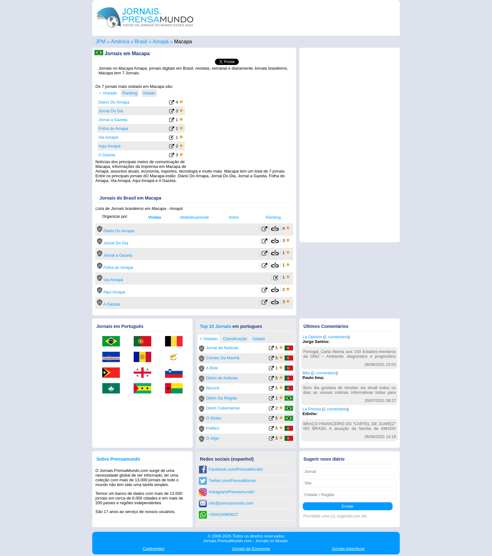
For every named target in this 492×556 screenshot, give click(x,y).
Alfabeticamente (194, 217)
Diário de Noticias (222, 378)
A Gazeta (107, 154)
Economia (251, 548)
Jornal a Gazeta (113, 119)
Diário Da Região (221, 398)
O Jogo (212, 438)
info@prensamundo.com (231, 503)
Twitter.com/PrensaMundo (232, 480)
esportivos (348, 548)
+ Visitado (108, 93)
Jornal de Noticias (222, 347)
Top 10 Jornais (215, 326)
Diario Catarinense (223, 408)
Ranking (273, 217)
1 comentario (336, 336)
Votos (234, 217)
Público (212, 428)
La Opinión (312, 336)
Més (306, 373)
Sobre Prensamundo (118, 459)
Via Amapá (108, 137)
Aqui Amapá (109, 146)
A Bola (212, 368)
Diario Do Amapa (114, 102)
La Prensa (311, 409)
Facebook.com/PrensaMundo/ (236, 469)
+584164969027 (223, 514)
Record (212, 388)
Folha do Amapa (113, 128)
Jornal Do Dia (111, 111)
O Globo (213, 418)
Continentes (153, 548)
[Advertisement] (240, 123)
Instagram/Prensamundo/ (231, 491)
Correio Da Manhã (222, 358)
